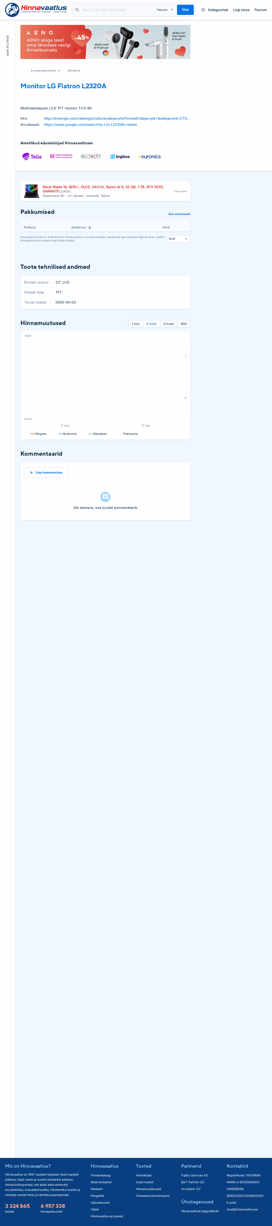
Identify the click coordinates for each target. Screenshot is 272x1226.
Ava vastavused (179, 214)
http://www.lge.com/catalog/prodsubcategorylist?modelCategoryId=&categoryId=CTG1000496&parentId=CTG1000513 (117, 118)
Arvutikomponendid (43, 70)
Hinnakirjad (144, 1175)
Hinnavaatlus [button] (105, 1166)
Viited (95, 1209)
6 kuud (169, 323)
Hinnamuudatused (148, 1189)
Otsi (77, 9)
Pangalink (97, 1195)
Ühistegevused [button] (197, 1202)
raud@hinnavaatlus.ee (242, 1209)
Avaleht (22, 70)
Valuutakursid (100, 1202)
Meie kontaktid (101, 1182)
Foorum (261, 10)
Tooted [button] (143, 1166)
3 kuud (151, 323)
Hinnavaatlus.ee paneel (107, 1216)
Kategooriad (214, 10)
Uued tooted (144, 1182)
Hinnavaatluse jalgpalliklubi (200, 1211)
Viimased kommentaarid (153, 1195)
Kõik (184, 323)
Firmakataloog (100, 1175)
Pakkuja (30, 227)
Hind (166, 227)
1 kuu (135, 323)
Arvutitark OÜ (190, 1189)
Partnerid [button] (191, 1166)
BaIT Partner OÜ (192, 1182)
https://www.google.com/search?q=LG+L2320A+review (90, 124)
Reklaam (97, 1189)
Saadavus (81, 227)
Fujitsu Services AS (194, 1175)
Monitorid (74, 70)
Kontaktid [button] (237, 1166)
